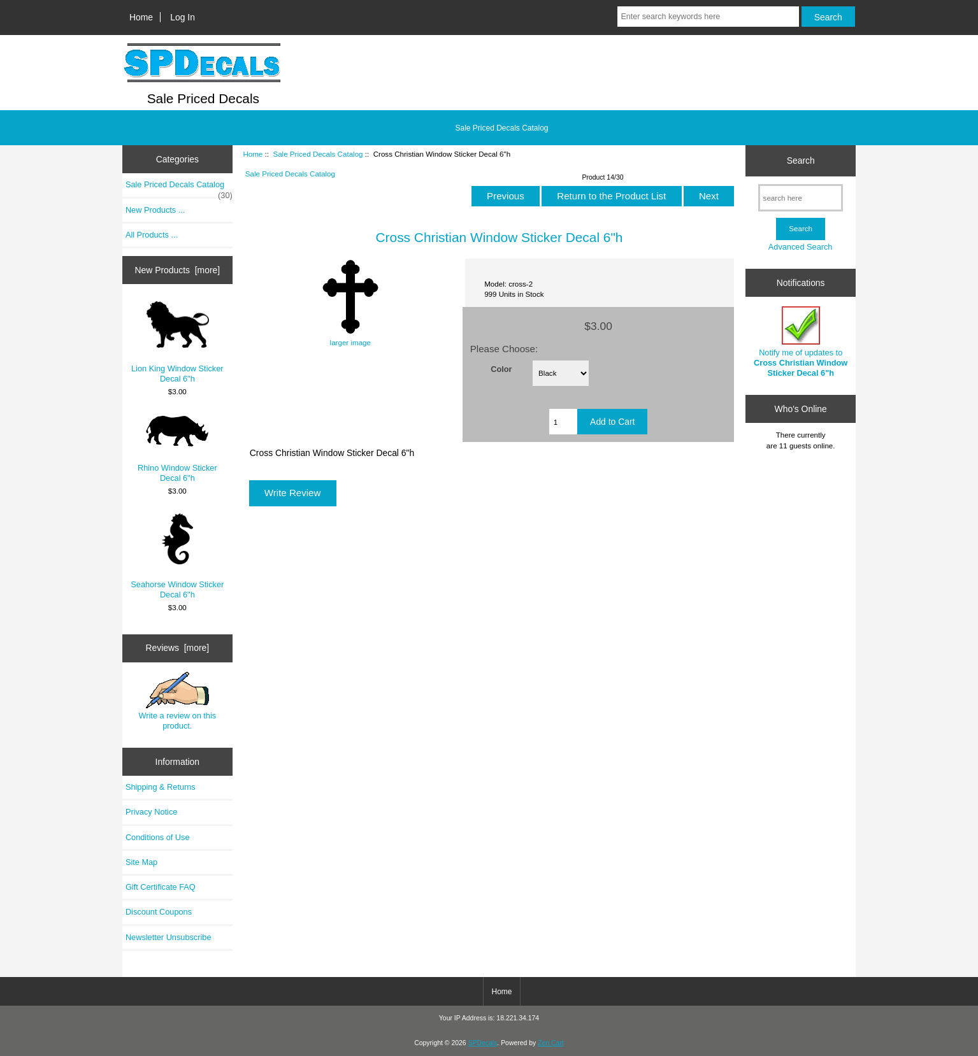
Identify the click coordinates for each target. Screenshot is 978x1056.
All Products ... (152, 234)
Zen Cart (551, 1042)
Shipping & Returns (161, 787)
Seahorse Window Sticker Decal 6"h (177, 556)
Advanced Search (800, 247)
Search (801, 160)
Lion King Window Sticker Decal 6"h (177, 342)
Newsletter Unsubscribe (169, 937)
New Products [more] (177, 270)
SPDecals (483, 1042)
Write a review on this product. (177, 701)
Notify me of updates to (800, 342)
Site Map (141, 862)
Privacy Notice (151, 812)
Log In (182, 17)
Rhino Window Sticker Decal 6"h (177, 448)
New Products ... (155, 210)
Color (501, 369)
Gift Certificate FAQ (161, 887)
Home (141, 17)
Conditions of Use (158, 837)
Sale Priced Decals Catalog (318, 154)
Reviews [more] (177, 648)
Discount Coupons (159, 912)
